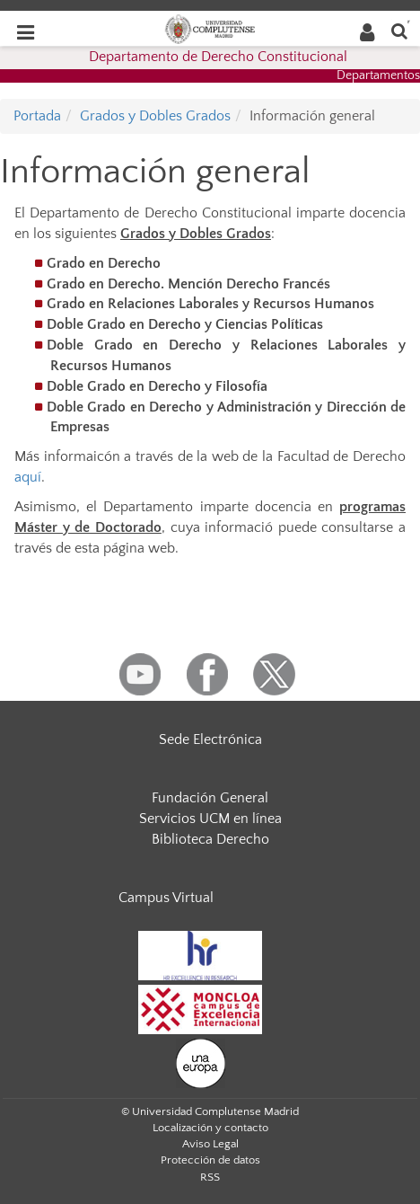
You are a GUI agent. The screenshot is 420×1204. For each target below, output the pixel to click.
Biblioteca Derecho (210, 839)
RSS (210, 1177)
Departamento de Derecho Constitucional (218, 57)
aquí (27, 477)
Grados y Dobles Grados (155, 116)
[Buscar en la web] (399, 30)
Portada (37, 116)
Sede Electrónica (210, 739)
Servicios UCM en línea (210, 818)
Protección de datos (210, 1160)
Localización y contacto (210, 1127)
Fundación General (210, 798)
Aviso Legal (210, 1144)
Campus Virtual (166, 898)
